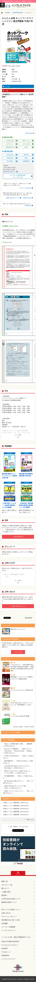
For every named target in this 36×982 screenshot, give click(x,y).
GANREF (4, 948)
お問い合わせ (6, 913)
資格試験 (7, 12)
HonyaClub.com (10, 147)
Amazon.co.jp (9, 140)
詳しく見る (18, 652)
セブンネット (9, 144)
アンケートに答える (25, 188)
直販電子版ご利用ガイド (9, 171)
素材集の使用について (9, 902)
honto (26, 147)
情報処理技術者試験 (18, 12)
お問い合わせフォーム (12, 198)
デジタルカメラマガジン (9, 945)
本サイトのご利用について (10, 909)
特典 (7, 90)
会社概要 (4, 923)
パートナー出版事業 (8, 927)
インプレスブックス (8, 959)
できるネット (6, 952)
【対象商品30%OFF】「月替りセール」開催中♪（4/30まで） (18, 1)
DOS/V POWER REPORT (10, 941)
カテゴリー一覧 (6, 885)
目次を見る (28, 133)
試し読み (7, 86)
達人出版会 (10, 161)
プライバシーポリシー (9, 916)
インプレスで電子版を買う (18, 176)
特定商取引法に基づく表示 (10, 920)
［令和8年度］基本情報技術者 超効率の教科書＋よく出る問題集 (26, 505)
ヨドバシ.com (26, 144)
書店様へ (4, 895)
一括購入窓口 (27, 205)
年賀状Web (5, 955)
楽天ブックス (26, 140)
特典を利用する (19, 536)
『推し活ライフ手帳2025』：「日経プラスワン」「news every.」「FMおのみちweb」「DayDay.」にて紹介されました (18, 751)
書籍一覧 (4, 881)
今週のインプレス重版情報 (11, 802)
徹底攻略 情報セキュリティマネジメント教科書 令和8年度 (9, 476)
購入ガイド (5, 888)
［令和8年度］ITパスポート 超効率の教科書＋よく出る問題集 (9, 505)
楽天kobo (26, 154)
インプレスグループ (8, 930)
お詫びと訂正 (27, 198)
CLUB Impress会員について (11, 899)
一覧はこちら (30, 819)
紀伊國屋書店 (26, 161)
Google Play (10, 158)
